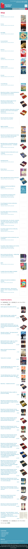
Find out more (19, 546)
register (26, 1)
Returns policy (3, 535)
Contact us (3, 536)
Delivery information (4, 533)
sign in (23, 1)
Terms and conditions (5, 532)
